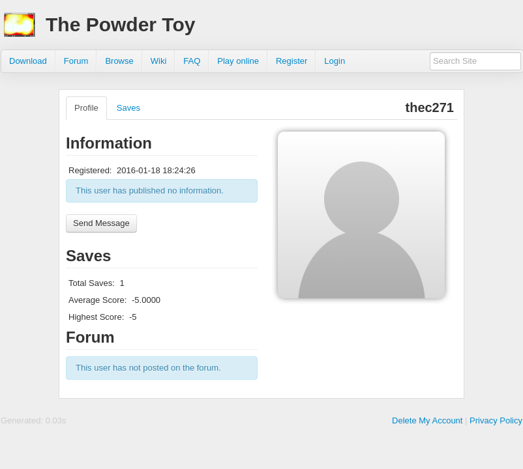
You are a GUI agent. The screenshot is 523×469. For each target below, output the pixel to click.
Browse (119, 61)
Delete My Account (427, 420)
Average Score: (97, 300)
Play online (238, 61)
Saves (128, 108)
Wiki (159, 61)
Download (28, 61)
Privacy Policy (496, 420)
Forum (76, 61)
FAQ (191, 61)
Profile (86, 108)
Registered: (90, 170)
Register (291, 61)
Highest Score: (96, 317)
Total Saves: (91, 283)
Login (334, 61)
